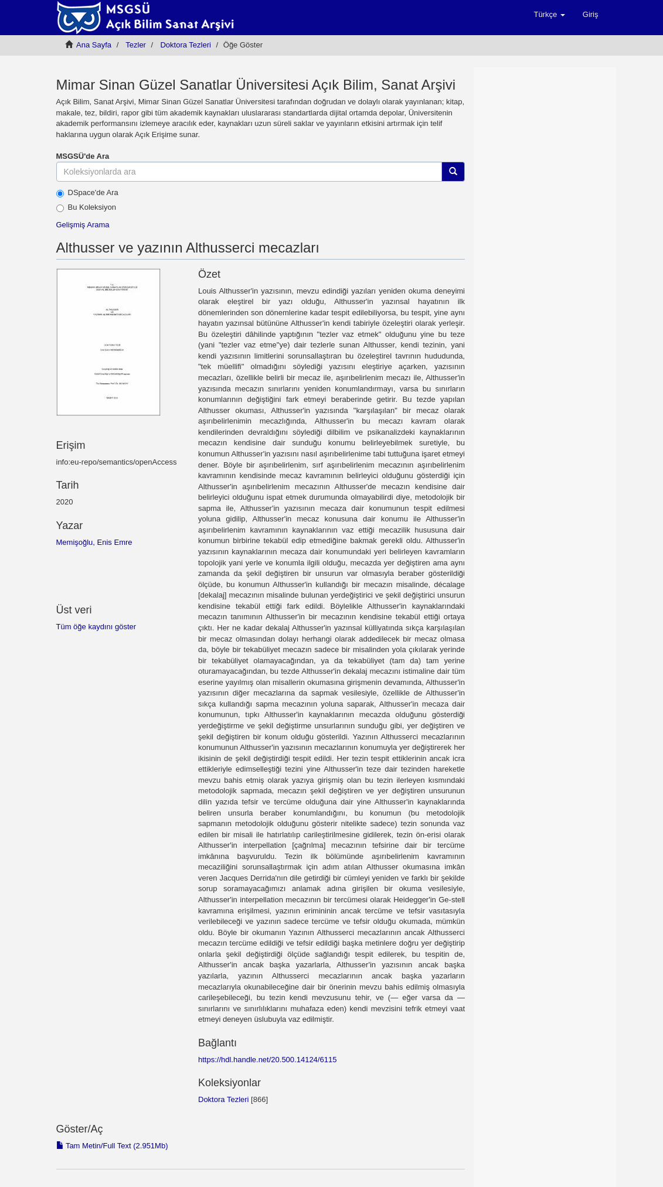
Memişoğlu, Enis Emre (94, 542)
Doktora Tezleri (185, 44)
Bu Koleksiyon (86, 207)
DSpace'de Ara (87, 192)
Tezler (135, 44)
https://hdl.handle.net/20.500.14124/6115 (267, 1059)
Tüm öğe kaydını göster (96, 626)
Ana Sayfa (93, 44)
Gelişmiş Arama (83, 224)
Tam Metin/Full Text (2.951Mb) (112, 1145)
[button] (549, 14)
